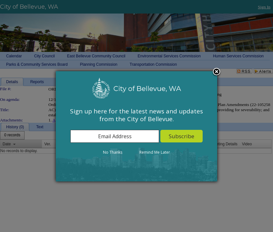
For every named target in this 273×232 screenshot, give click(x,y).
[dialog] (136, 126)
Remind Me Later (154, 152)
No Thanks (112, 152)
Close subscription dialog (216, 72)
